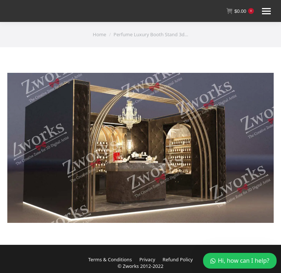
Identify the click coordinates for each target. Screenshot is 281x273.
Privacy (147, 259)
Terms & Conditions (110, 259)
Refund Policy (177, 259)
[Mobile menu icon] (266, 11)
